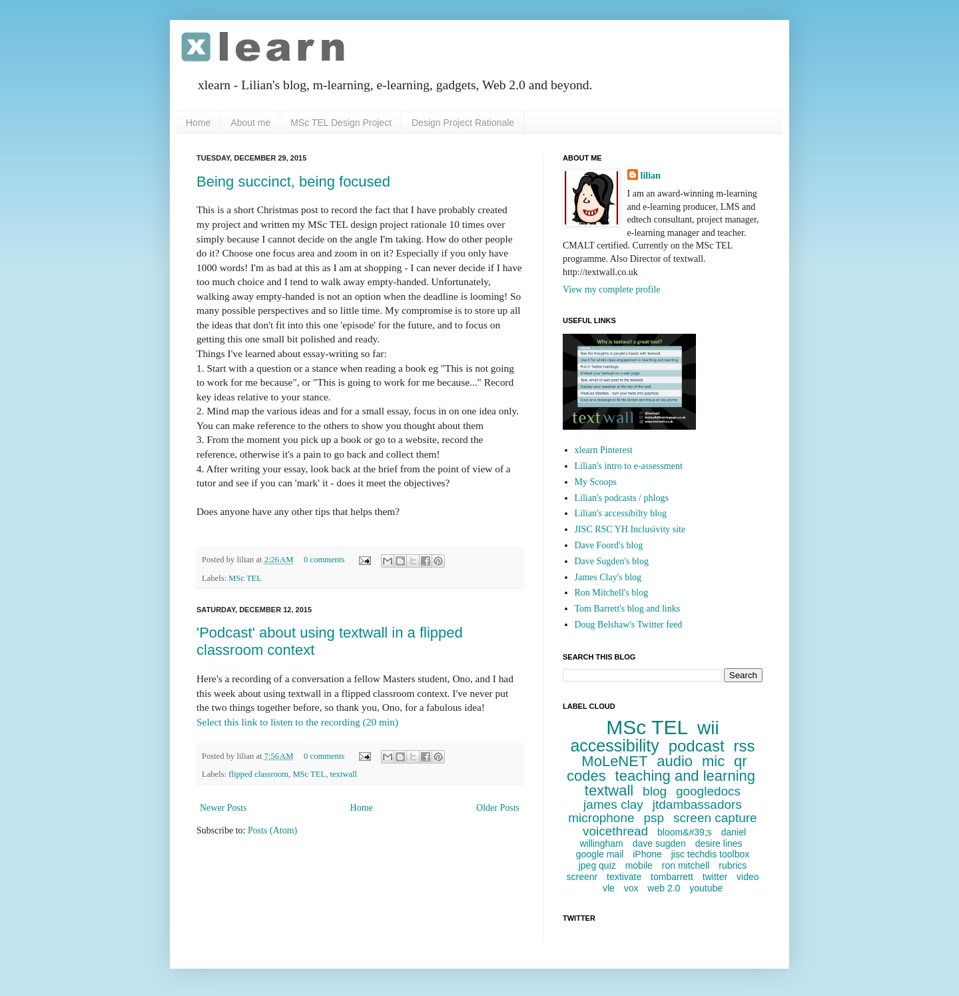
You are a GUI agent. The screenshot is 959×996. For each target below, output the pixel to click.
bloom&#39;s (684, 832)
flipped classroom (258, 774)
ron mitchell (686, 865)
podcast (697, 746)
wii (708, 728)
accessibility (614, 745)
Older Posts (497, 808)
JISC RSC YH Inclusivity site (630, 529)
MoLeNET (614, 761)
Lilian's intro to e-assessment (629, 466)
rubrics (733, 865)
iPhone (647, 854)
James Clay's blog (608, 577)
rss (744, 746)
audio (675, 761)
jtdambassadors (697, 804)
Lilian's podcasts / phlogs (622, 498)
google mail (600, 854)
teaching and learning (685, 775)
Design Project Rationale (463, 122)
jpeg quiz (597, 865)
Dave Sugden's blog (612, 561)
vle (609, 888)
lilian (651, 176)
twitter (715, 876)
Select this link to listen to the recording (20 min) (297, 722)
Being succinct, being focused (293, 181)
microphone (601, 818)
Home (198, 122)
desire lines (719, 843)
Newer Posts (223, 808)
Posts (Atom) (272, 830)
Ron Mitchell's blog (612, 593)
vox (631, 888)
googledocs (708, 791)
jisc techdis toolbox (710, 854)
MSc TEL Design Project (341, 122)
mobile (639, 865)
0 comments (324, 559)
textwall (344, 774)
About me (250, 122)
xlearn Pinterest (604, 450)
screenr (581, 876)
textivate (624, 876)
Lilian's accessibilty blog (621, 513)
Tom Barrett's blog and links (628, 609)
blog (655, 791)
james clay (613, 804)
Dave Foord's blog (609, 545)
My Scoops (596, 482)
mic (713, 761)
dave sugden (659, 843)
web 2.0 (663, 888)
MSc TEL (245, 578)
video (748, 876)
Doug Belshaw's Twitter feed (629, 625)
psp (653, 818)
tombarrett (672, 876)
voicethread (615, 831)
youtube (706, 888)
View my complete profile (612, 289)
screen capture (715, 818)
